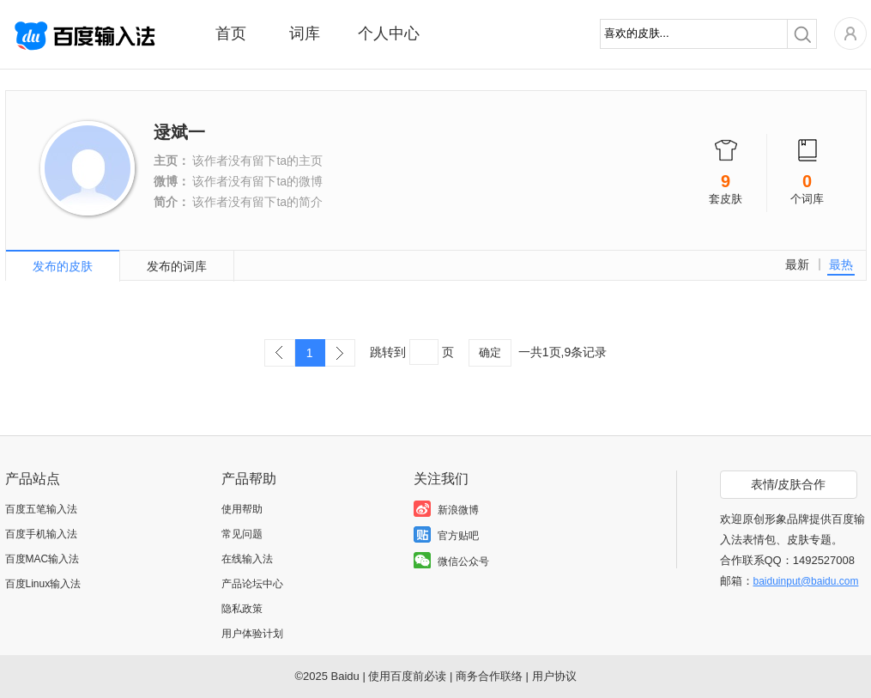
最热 (841, 264)
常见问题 (242, 534)
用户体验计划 (252, 634)
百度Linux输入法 (43, 584)
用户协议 (554, 676)
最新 (797, 264)
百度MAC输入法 (42, 559)
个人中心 (389, 33)
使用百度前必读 (407, 676)
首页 (230, 33)
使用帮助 (242, 509)
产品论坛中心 (252, 584)
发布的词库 (177, 266)
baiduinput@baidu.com (806, 581)
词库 (304, 33)
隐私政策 (242, 609)
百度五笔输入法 (41, 509)
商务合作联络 (489, 676)
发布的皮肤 (63, 266)
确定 (490, 352)
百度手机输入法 (41, 534)
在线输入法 (247, 559)
